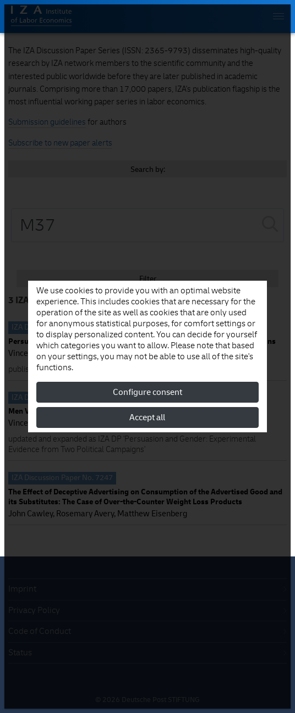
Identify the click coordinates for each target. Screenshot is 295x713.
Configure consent (147, 392)
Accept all (147, 417)
